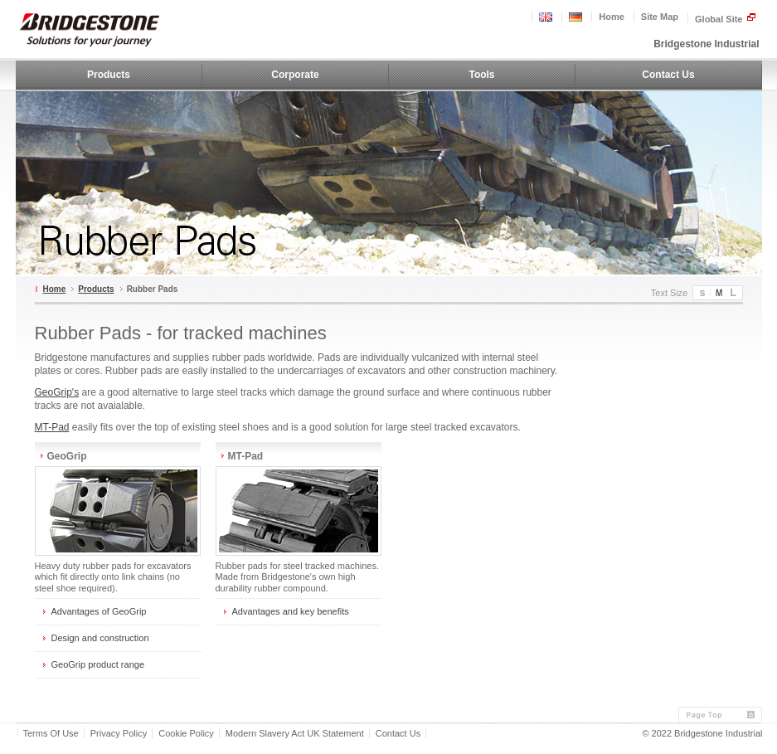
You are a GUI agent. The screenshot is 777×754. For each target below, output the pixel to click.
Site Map (659, 17)
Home (611, 17)
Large (734, 292)
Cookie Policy (186, 733)
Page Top (720, 714)
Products (108, 74)
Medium (718, 292)
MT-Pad (52, 427)
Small (701, 292)
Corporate (294, 74)
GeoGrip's (57, 392)
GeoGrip (67, 456)
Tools (481, 74)
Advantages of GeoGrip (99, 611)
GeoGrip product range (98, 664)
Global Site (726, 18)
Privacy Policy (118, 733)
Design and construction (100, 638)
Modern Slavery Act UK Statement (295, 733)
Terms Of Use (51, 733)
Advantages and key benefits (290, 611)
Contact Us (668, 74)
